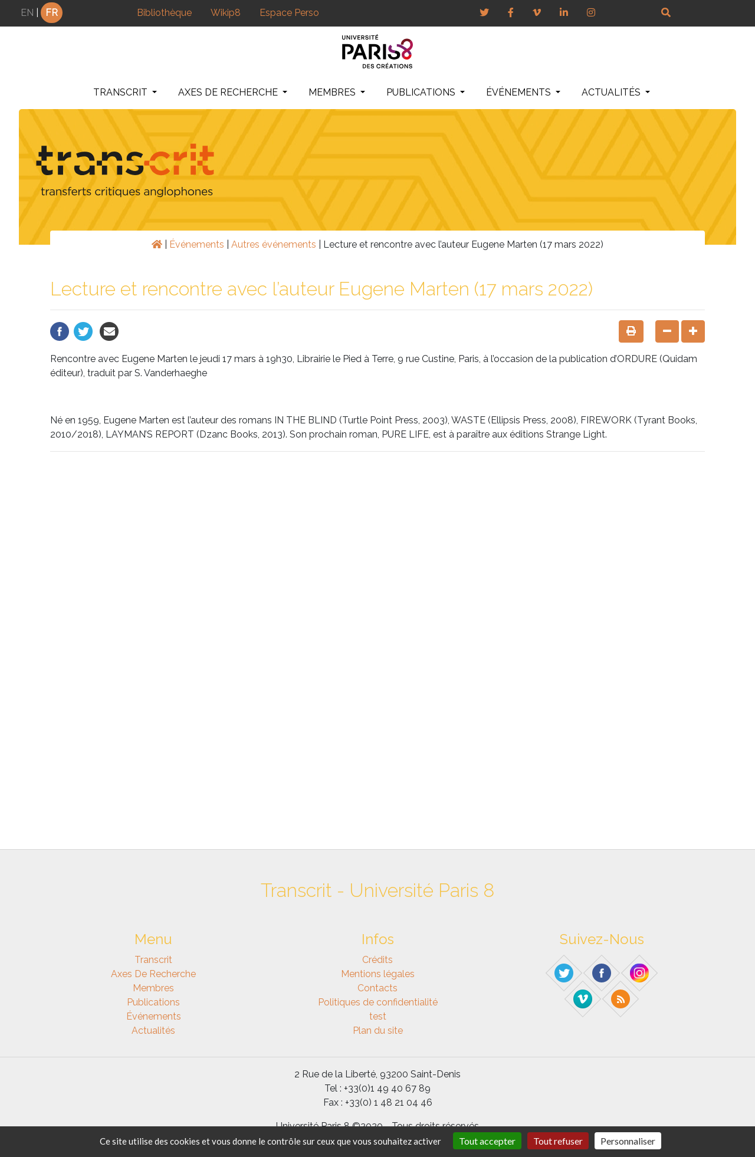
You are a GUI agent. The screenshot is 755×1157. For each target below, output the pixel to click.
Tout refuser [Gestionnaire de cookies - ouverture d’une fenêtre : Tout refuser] (558, 1140)
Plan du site (378, 1030)
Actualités (612, 92)
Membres (333, 92)
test (377, 1016)
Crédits (377, 959)
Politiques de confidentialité (378, 1002)
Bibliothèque (164, 12)
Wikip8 (226, 12)
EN (27, 12)
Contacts (377, 988)
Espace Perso (289, 12)
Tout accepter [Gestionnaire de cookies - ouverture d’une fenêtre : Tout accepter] (487, 1140)
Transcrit (121, 92)
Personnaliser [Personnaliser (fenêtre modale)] (627, 1140)
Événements (519, 92)
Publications (422, 92)
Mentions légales (378, 973)
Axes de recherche (229, 92)
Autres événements (273, 244)
